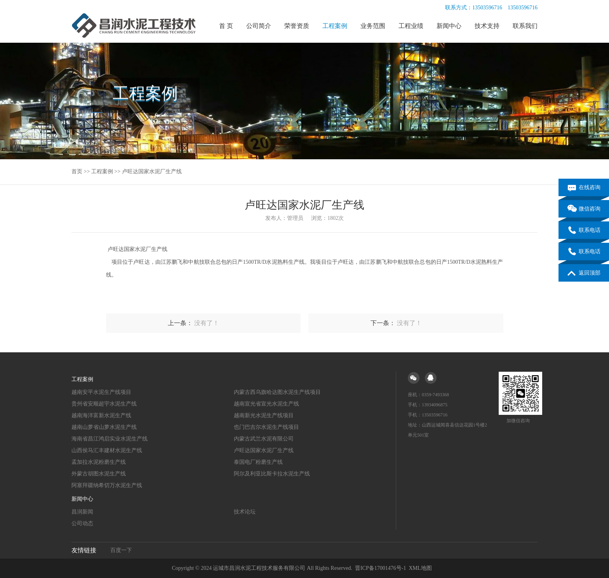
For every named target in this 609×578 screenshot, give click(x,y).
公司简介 (258, 26)
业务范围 (372, 26)
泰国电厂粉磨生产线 (258, 462)
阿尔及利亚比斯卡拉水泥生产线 (272, 474)
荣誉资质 (296, 26)
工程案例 (334, 26)
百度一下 (121, 550)
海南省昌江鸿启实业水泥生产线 (109, 439)
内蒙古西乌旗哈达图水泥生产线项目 (277, 392)
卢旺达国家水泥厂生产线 (152, 171)
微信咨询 (583, 209)
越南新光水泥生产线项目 (264, 415)
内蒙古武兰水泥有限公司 (264, 439)
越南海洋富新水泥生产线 (101, 415)
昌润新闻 (82, 512)
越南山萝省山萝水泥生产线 (104, 427)
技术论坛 (245, 512)
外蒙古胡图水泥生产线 (98, 474)
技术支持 (487, 26)
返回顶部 (583, 273)
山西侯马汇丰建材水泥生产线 (106, 450)
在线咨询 (583, 188)
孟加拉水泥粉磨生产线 (98, 462)
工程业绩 (410, 26)
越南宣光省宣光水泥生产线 (266, 404)
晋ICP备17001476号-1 (380, 568)
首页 (76, 171)
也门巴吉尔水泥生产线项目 (266, 427)
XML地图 (420, 568)
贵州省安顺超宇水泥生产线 (104, 404)
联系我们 (525, 26)
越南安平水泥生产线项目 (101, 392)
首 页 (226, 26)
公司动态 (82, 523)
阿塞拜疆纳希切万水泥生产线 (106, 485)
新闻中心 (449, 26)
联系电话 (583, 230)
